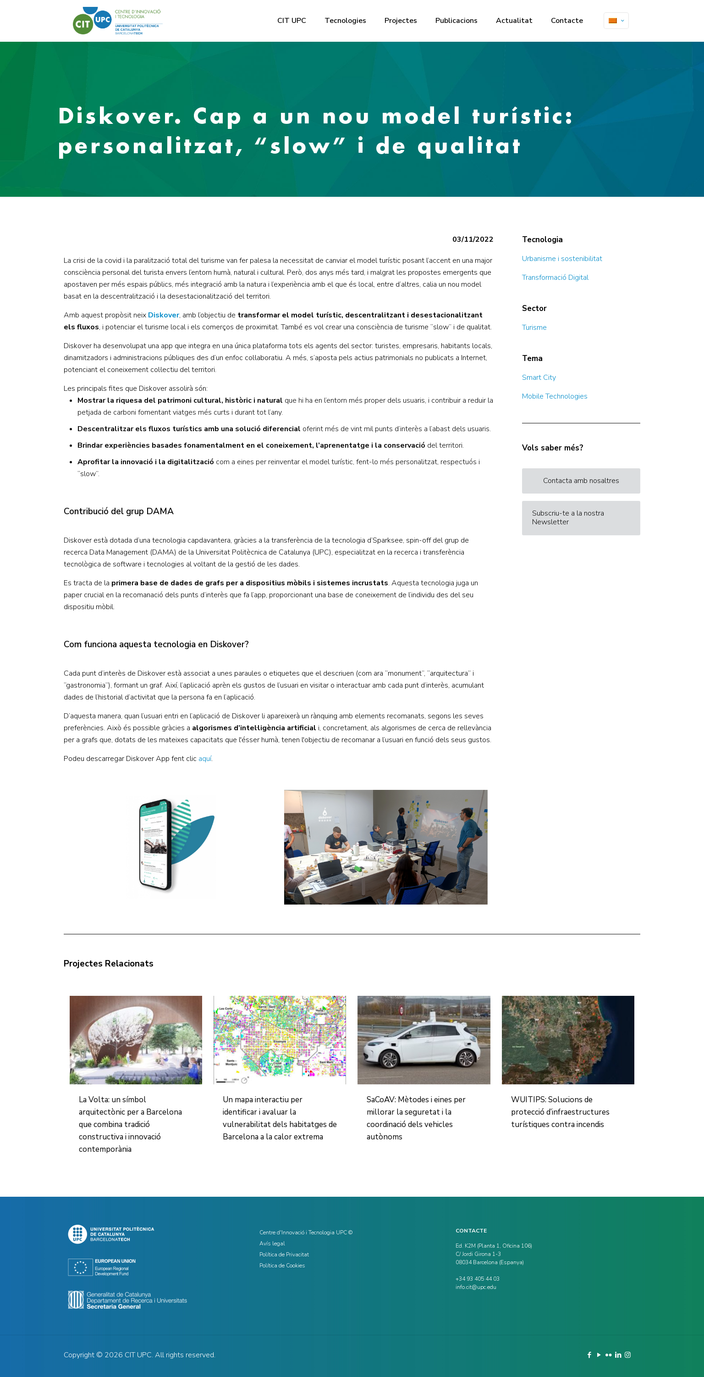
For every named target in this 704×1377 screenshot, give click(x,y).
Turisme (534, 327)
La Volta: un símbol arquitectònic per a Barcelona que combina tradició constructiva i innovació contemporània (130, 1124)
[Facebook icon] (589, 1355)
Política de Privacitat (284, 1254)
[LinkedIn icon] (618, 1355)
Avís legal (272, 1243)
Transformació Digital (555, 277)
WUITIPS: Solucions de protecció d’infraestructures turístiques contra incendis (560, 1112)
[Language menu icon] (616, 20)
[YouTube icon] (598, 1355)
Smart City (539, 377)
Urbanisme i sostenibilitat (562, 259)
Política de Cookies (282, 1265)
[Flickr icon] (608, 1355)
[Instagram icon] (627, 1355)
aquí (204, 759)
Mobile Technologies (555, 396)
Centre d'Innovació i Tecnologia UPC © (305, 1232)
